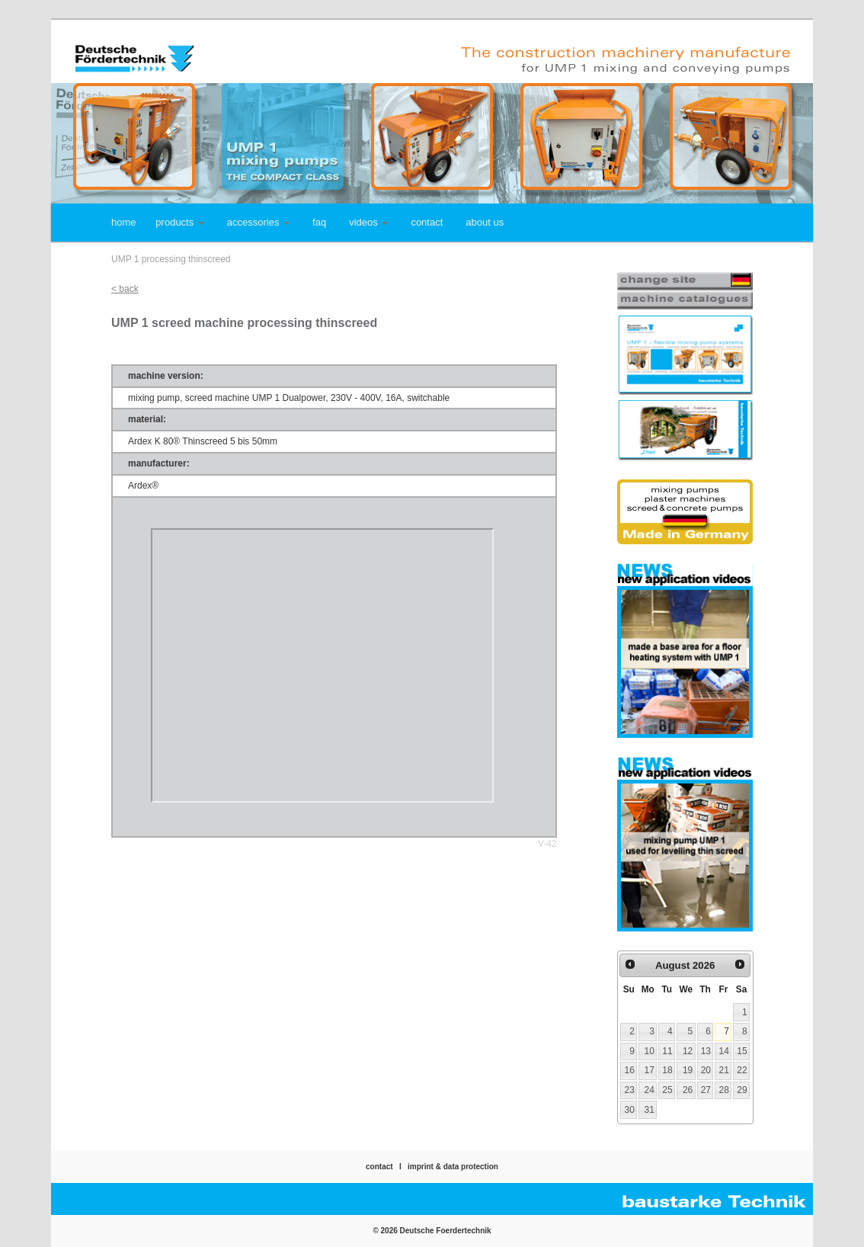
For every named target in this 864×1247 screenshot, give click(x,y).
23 (629, 1090)
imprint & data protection (453, 1166)
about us (485, 222)
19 (688, 1070)
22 (742, 1070)
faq (319, 222)
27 (706, 1090)
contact (427, 222)
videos (368, 222)
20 (706, 1070)
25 (667, 1090)
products (179, 222)
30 (629, 1109)
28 (723, 1090)
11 (667, 1051)
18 (667, 1070)
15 (742, 1051)
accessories (258, 222)
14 (723, 1051)
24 (649, 1090)
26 (688, 1090)
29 (742, 1090)
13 (706, 1051)
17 (649, 1070)
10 (649, 1051)
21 (723, 1070)
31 (649, 1109)
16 (629, 1070)
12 (688, 1051)
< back (125, 289)
